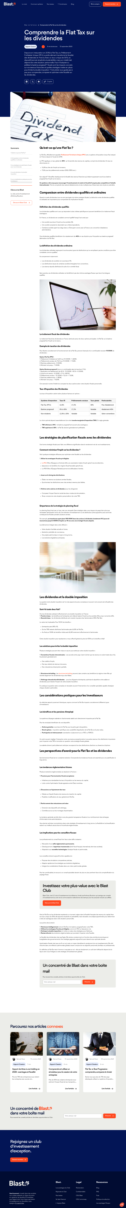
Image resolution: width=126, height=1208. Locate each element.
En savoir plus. (19, 1203)
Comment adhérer (37, 4)
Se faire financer (61, 1199)
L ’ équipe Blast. (60, 1203)
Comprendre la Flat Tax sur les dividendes (53, 25)
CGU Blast (79, 1195)
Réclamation (80, 1188)
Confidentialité (80, 1192)
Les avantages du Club (63, 1188)
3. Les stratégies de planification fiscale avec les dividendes (21, 166)
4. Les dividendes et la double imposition (19, 173)
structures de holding (66, 673)
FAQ (97, 1192)
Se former (34, 25)
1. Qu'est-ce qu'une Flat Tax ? (18, 153)
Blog (72, 4)
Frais (97, 1195)
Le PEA (44, 463)
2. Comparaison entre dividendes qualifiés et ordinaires (20, 159)
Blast (25, 25)
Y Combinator (62, 4)
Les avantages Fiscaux (103, 1203)
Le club (24, 4)
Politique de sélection (103, 1199)
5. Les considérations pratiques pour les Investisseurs (21, 180)
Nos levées (50, 4)
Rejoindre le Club (61, 1192)
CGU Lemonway (81, 1199)
